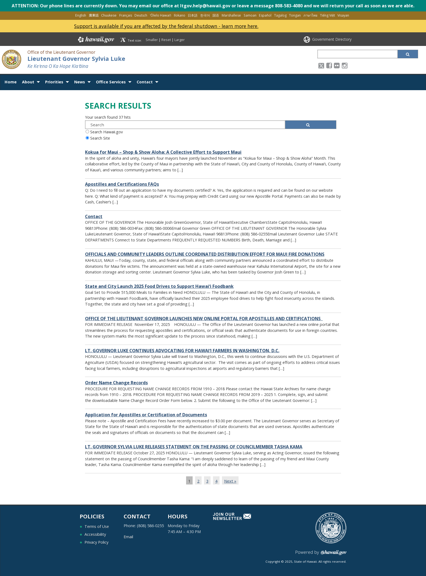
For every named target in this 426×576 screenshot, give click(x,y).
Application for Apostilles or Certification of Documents (146, 415)
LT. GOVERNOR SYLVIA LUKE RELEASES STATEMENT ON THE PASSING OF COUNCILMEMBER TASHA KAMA (193, 447)
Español (265, 15)
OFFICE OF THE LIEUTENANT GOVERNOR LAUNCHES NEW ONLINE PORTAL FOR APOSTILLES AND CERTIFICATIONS (204, 319)
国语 (215, 15)
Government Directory (332, 39)
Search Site (100, 138)
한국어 (205, 15)
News (79, 81)
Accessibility (95, 534)
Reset (166, 39)
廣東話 (94, 15)
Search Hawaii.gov (106, 131)
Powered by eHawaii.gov (321, 554)
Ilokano (179, 15)
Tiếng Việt (327, 15)
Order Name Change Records (116, 383)
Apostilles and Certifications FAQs (122, 184)
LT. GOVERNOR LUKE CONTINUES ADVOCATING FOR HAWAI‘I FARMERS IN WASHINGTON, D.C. (182, 351)
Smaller (152, 39)
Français (125, 15)
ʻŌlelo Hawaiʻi (160, 15)
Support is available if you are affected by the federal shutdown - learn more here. (166, 26)
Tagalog (280, 15)
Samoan (250, 15)
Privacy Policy (96, 542)
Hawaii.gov (95, 40)
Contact (145, 81)
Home (11, 81)
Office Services (111, 81)
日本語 (193, 15)
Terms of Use (96, 526)
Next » (230, 481)
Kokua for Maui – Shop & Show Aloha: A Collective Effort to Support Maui (163, 152)
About (28, 81)
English (80, 15)
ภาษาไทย (310, 15)
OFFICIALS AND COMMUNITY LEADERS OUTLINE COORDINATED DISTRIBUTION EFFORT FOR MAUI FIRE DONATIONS (204, 254)
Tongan (295, 15)
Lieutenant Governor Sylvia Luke (76, 58)
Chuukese (109, 15)
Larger (179, 39)
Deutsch (140, 15)
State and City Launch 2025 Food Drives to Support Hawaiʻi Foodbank (159, 286)
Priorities (54, 81)
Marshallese (231, 15)
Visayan (343, 15)
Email (128, 536)
